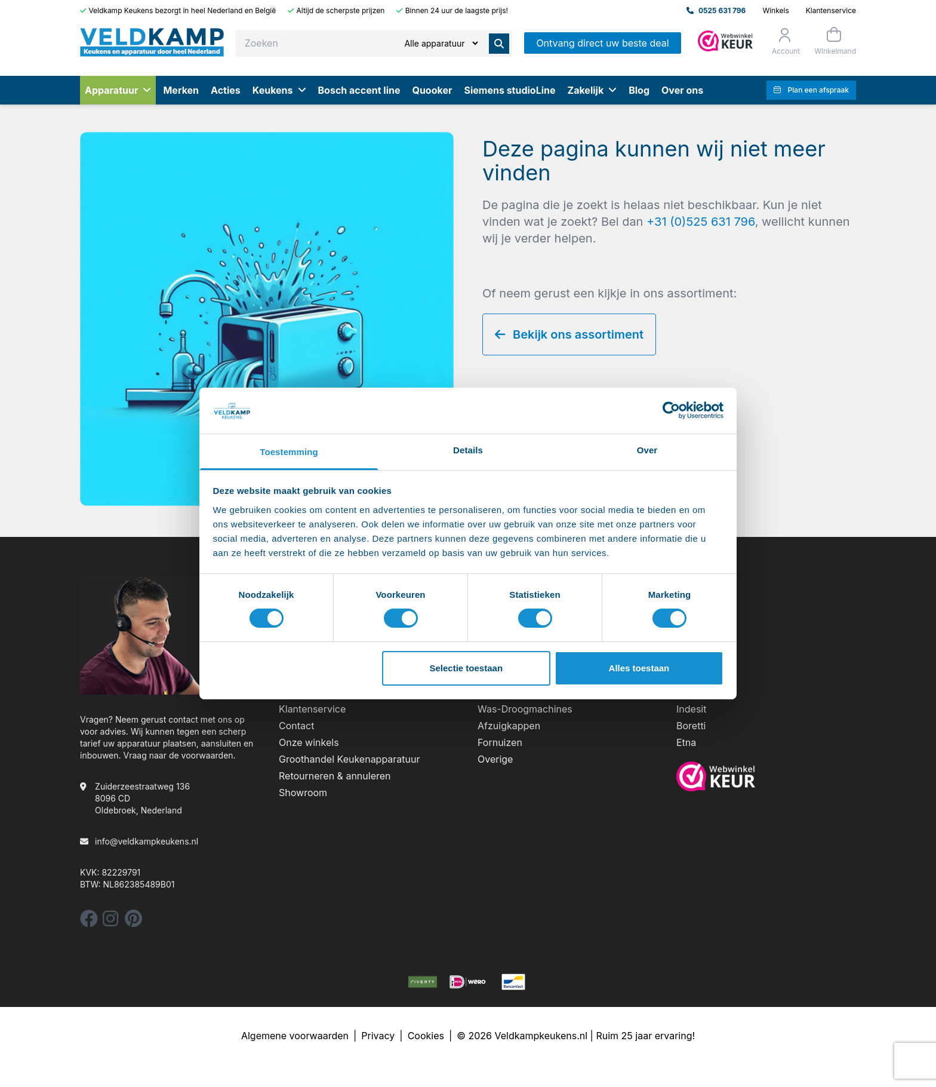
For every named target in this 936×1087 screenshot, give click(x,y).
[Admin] (725, 40)
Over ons (682, 90)
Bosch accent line (359, 90)
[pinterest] (133, 922)
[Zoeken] (441, 43)
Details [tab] (468, 450)
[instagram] (110, 922)
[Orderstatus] (784, 41)
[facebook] (89, 922)
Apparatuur (118, 90)
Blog (639, 90)
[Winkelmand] (834, 41)
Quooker (432, 90)
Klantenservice (831, 10)
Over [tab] (647, 450)
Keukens (279, 90)
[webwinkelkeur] (766, 776)
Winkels (775, 10)
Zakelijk (592, 90)
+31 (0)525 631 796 (700, 221)
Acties (226, 90)
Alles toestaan (639, 668)
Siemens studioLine (509, 90)
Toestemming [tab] (289, 452)
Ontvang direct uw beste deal (602, 43)
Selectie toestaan (466, 668)
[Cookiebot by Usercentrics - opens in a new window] (671, 410)
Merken (181, 90)
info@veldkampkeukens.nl (146, 841)
